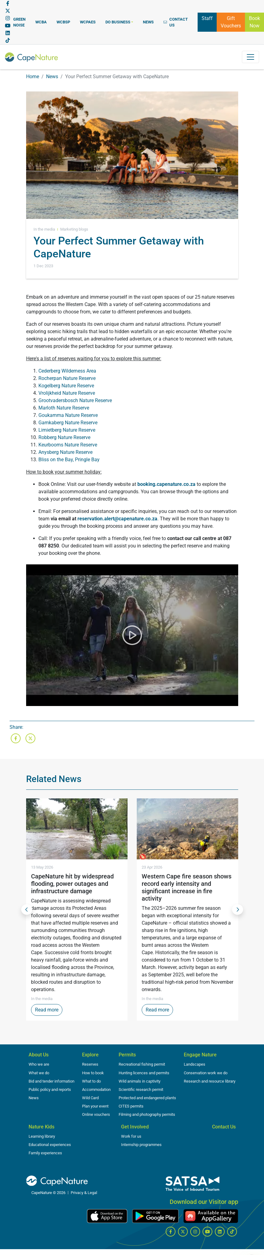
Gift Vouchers (231, 22)
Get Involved (135, 1127)
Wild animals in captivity (139, 1081)
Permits (127, 1055)
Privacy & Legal (84, 1192)
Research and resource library (209, 1081)
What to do (91, 1081)
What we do (39, 1073)
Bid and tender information (51, 1081)
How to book (93, 1073)
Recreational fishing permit (142, 1064)
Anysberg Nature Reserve (65, 452)
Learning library (42, 1136)
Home (32, 76)
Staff (207, 17)
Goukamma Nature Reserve (68, 415)
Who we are (39, 1064)
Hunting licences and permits (144, 1073)
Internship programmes (141, 1144)
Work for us (131, 1136)
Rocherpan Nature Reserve (67, 378)
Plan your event (95, 1106)
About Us (39, 1055)
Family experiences (45, 1153)
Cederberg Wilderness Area (67, 371)
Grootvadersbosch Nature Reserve (75, 400)
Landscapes (194, 1064)
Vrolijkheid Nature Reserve (66, 393)
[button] (119, 22)
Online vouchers (96, 1114)
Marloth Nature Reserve (63, 408)
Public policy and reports (50, 1089)
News (52, 76)
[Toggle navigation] (250, 57)
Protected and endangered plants (147, 1098)
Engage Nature (200, 1055)
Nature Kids (41, 1127)
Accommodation (96, 1089)
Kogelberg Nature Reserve (66, 386)
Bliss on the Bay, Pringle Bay (69, 459)
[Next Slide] (237, 909)
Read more (48, 1009)
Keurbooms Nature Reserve (67, 445)
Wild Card (90, 1098)
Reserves (90, 1064)
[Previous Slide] (26, 909)
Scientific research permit (141, 1089)
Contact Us (224, 1127)
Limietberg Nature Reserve (66, 430)
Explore (90, 1055)
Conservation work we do (205, 1073)
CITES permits (131, 1106)
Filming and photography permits (147, 1114)
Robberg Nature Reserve (64, 437)
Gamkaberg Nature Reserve (67, 423)
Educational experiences (50, 1144)
